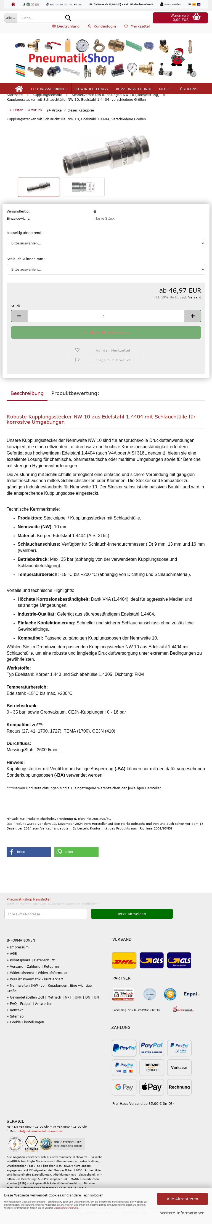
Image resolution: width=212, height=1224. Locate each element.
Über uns (188, 91)
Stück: (16, 315)
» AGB (12, 963)
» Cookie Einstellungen (25, 1031)
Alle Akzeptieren (182, 1198)
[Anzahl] (106, 325)
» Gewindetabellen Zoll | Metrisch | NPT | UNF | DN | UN (53, 1006)
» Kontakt (15, 1019)
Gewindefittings (92, 91)
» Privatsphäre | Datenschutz (31, 969)
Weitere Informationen (182, 1213)
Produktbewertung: (75, 402)
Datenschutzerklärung (66, 1207)
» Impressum (18, 956)
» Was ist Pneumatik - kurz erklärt (35, 988)
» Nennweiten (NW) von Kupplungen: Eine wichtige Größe (49, 997)
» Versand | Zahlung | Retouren (33, 976)
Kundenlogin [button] (102, 28)
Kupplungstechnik (133, 91)
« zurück (35, 119)
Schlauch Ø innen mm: (26, 268)
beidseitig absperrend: (25, 242)
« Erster (16, 119)
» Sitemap (15, 1025)
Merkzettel (137, 28)
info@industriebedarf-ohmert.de (40, 1140)
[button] (66, 29)
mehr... (165, 91)
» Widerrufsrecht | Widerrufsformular (37, 982)
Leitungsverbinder (49, 91)
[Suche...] (10, 18)
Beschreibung (27, 402)
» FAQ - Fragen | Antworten (29, 1013)
